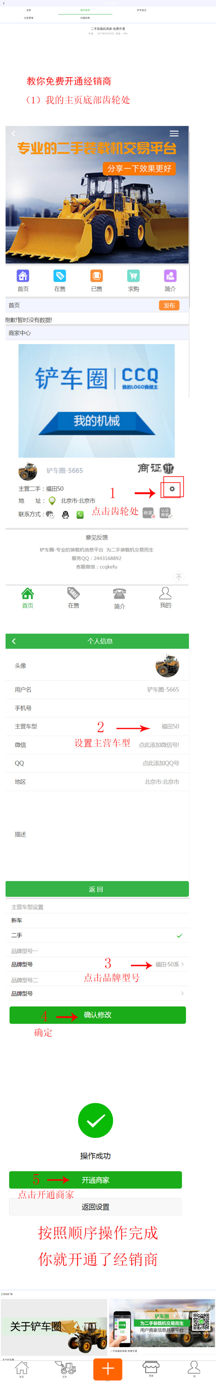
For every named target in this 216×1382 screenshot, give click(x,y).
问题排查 (85, 18)
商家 (151, 1376)
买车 (64, 1377)
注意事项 (28, 18)
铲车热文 (142, 10)
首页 (21, 1377)
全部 (28, 10)
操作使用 (85, 10)
